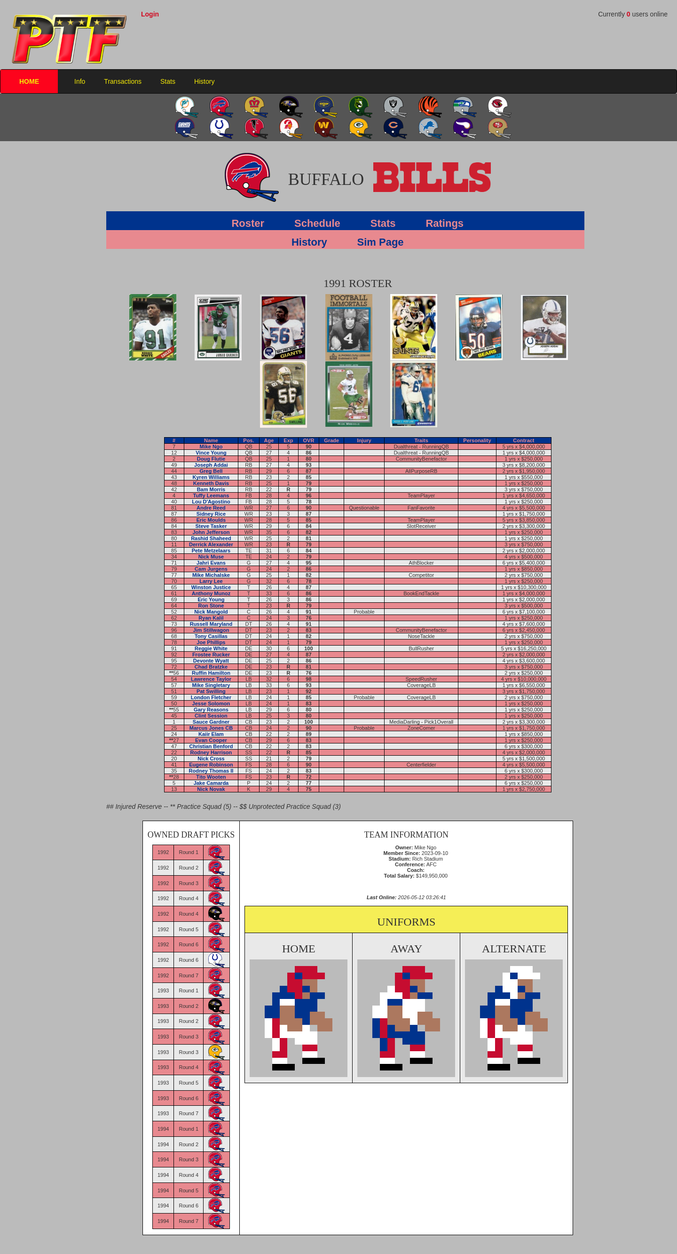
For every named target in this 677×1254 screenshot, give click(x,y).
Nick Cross (210, 758)
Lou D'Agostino (211, 501)
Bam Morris (211, 489)
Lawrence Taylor (211, 679)
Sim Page (380, 242)
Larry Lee (211, 581)
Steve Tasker (211, 526)
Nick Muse (211, 556)
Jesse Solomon (211, 703)
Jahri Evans (211, 563)
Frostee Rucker (211, 654)
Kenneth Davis (211, 483)
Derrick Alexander (211, 544)
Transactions (123, 81)
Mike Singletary (211, 685)
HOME (29, 81)
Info (79, 81)
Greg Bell (210, 471)
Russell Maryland (211, 624)
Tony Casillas (211, 636)
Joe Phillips (211, 642)
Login (150, 14)
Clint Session (211, 716)
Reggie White (211, 648)
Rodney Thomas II (211, 771)
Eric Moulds (211, 520)
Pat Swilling (211, 691)
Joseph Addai (211, 465)
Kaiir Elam (211, 734)
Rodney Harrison (211, 752)
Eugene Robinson (211, 764)
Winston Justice (211, 587)
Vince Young (211, 452)
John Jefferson (211, 532)
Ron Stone (211, 605)
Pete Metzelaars (211, 550)
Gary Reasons (211, 709)
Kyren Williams (211, 477)
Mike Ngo (210, 446)
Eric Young (210, 599)
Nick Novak (211, 789)
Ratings (444, 223)
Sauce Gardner (211, 722)
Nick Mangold (211, 612)
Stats (167, 81)
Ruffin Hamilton (211, 673)
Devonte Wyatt (211, 660)
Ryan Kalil (210, 618)
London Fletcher (211, 697)
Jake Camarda (211, 783)
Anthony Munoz (211, 593)
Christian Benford (211, 746)
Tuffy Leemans (211, 495)
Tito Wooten (211, 777)
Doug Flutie (211, 459)
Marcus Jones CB (211, 728)
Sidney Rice (211, 514)
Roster (247, 223)
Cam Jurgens (211, 569)
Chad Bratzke (211, 667)
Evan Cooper (211, 740)
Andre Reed (211, 508)
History (204, 81)
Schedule (317, 223)
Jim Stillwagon (211, 630)
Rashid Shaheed (211, 538)
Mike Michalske (211, 575)
